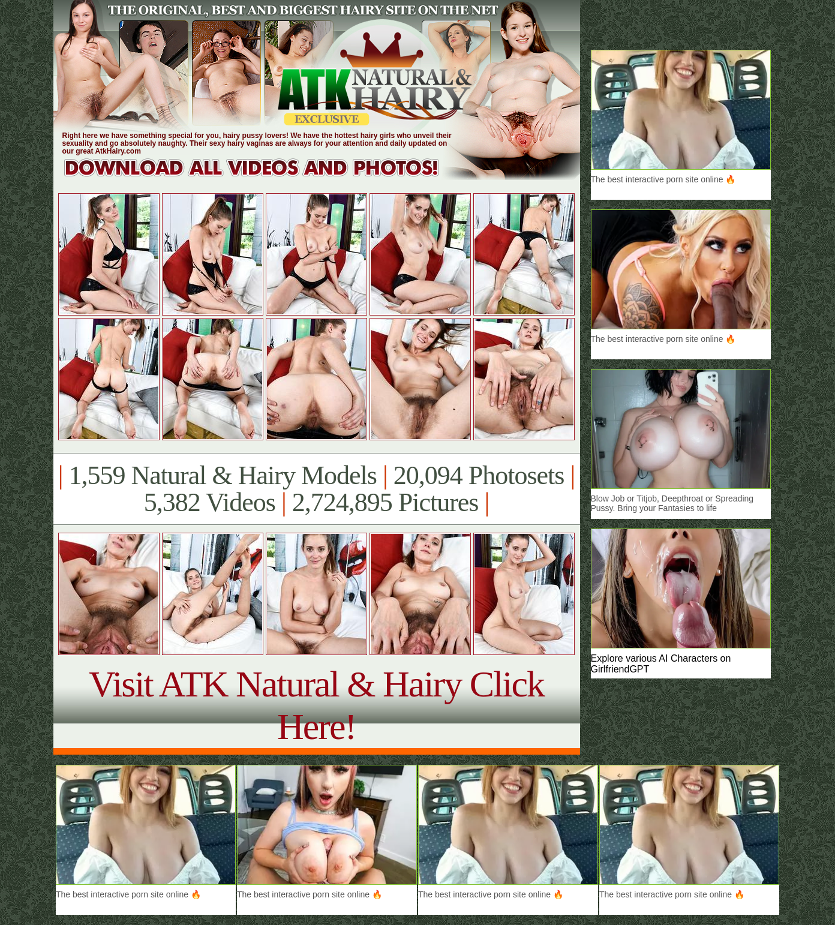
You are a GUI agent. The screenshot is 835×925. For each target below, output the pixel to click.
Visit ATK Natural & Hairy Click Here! (316, 705)
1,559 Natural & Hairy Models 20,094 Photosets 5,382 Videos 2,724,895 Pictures (316, 489)
